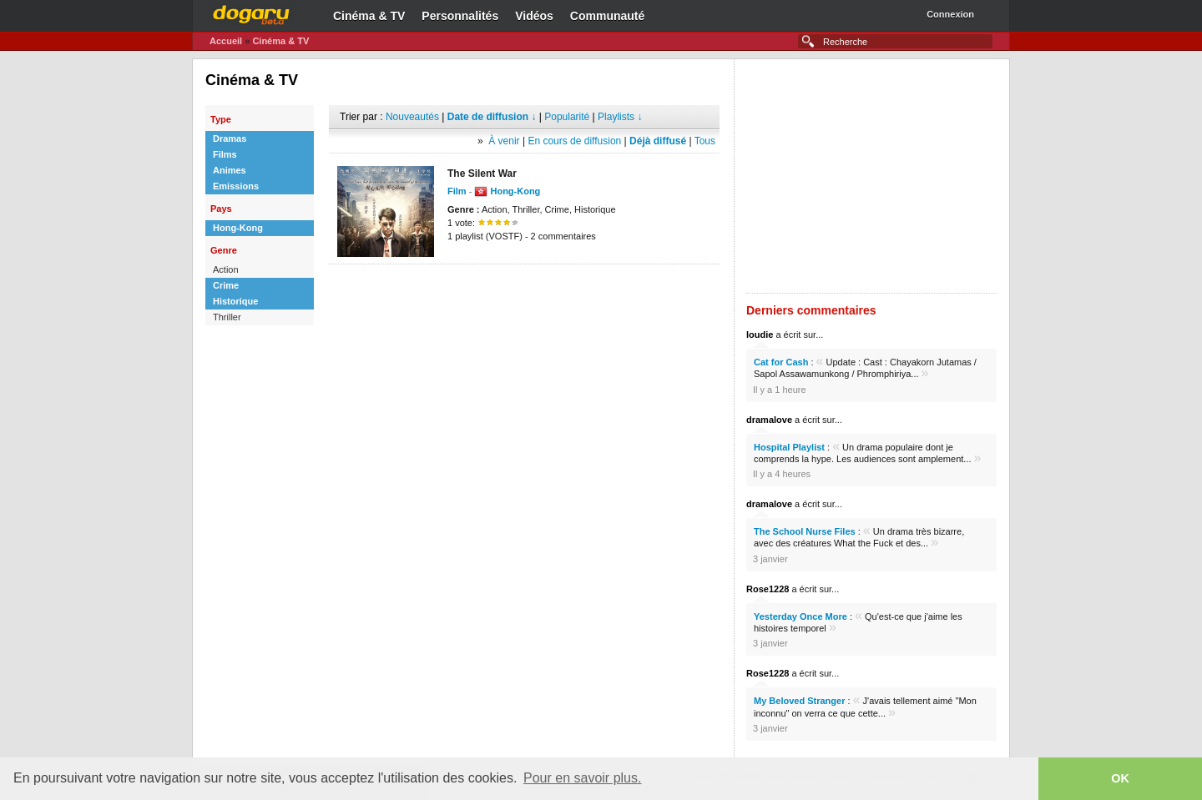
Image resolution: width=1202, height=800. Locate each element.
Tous (704, 141)
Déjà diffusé (657, 141)
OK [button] (1120, 778)
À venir (503, 141)
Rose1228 (767, 589)
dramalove (769, 420)
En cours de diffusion (574, 141)
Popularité (566, 117)
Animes (229, 170)
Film (457, 191)
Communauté (607, 16)
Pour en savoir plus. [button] (582, 778)
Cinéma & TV (369, 16)
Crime (226, 285)
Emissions (236, 186)
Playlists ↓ (620, 117)
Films (225, 154)
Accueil (226, 41)
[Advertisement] (524, 289)
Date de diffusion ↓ (492, 117)
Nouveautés (412, 117)
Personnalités (460, 16)
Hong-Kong (238, 228)
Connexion (950, 14)
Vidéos (534, 16)
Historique (235, 301)
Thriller (227, 317)
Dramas (229, 138)
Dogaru (251, 12)
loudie (759, 335)
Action (226, 269)
